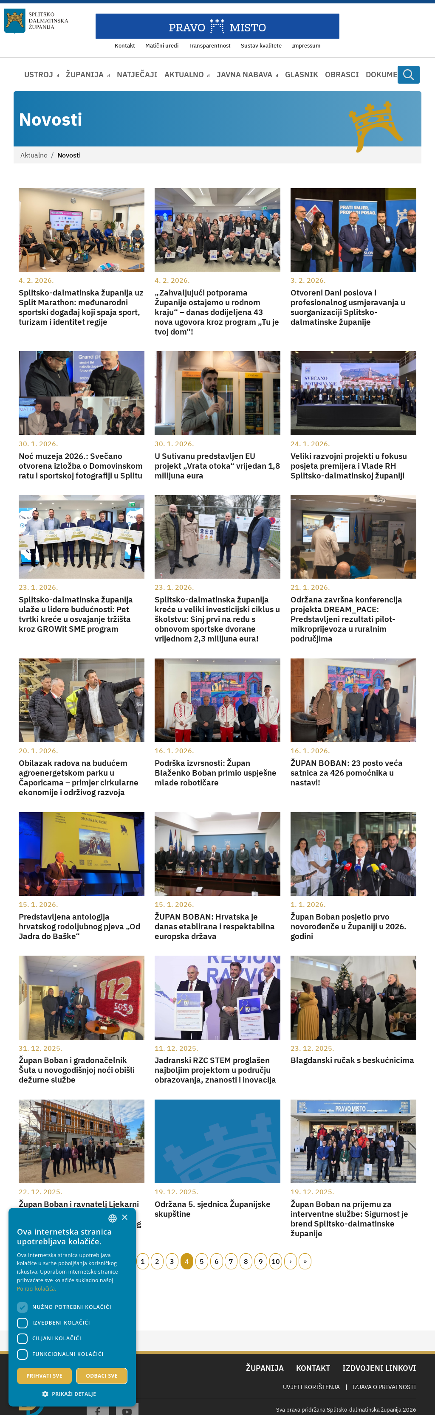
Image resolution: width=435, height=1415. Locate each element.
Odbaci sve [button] (102, 1375)
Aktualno (34, 155)
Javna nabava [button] (244, 74)
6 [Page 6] (217, 1261)
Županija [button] (85, 74)
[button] (72, 1394)
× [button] (124, 1218)
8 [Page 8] (246, 1261)
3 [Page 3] (172, 1261)
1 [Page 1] (143, 1261)
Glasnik (301, 74)
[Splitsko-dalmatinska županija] (36, 21)
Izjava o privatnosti (384, 1387)
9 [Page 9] (261, 1261)
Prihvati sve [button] (44, 1375)
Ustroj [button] (38, 74)
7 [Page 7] (231, 1261)
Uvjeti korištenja (311, 1387)
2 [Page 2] (157, 1261)
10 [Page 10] (275, 1261)
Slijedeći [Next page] (290, 1261)
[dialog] (72, 1307)
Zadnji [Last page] (305, 1261)
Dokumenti (388, 74)
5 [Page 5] (202, 1261)
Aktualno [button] (184, 74)
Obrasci (342, 74)
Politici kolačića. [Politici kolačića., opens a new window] (36, 1288)
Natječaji (137, 74)
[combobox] (112, 1218)
